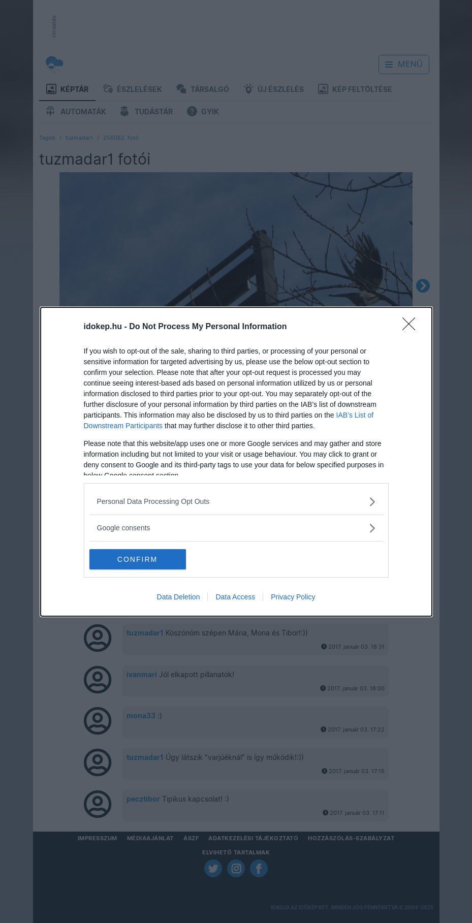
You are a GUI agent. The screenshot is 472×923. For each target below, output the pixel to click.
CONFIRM (137, 559)
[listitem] (236, 501)
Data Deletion (178, 597)
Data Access (235, 597)
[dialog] (236, 461)
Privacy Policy (293, 597)
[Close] (412, 327)
